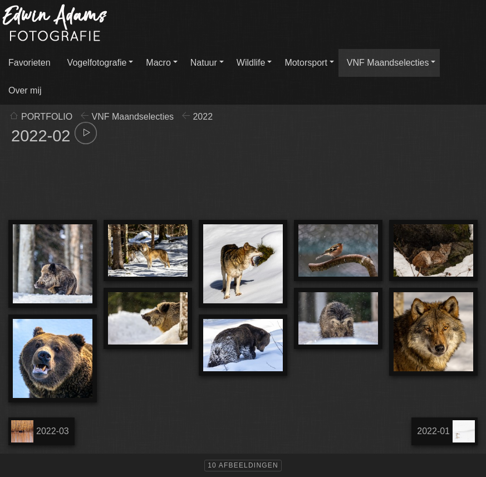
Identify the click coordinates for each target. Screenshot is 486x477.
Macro (158, 62)
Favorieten (29, 62)
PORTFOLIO (46, 116)
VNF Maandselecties (388, 62)
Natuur (203, 62)
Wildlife (251, 62)
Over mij (25, 90)
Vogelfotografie (97, 62)
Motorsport (305, 62)
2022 (203, 116)
